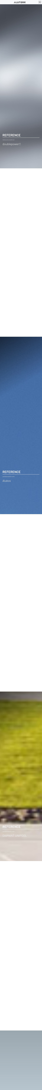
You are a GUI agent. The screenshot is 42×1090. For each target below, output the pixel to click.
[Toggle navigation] (40, 2)
